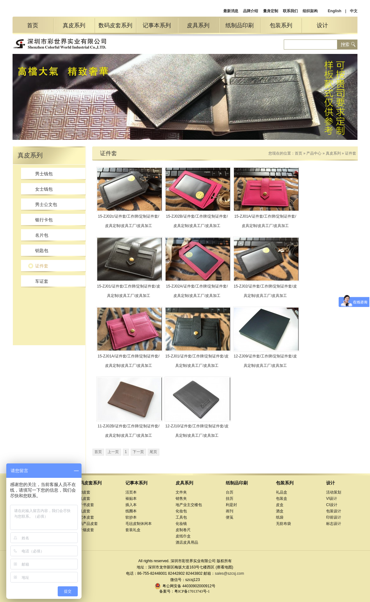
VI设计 (331, 498)
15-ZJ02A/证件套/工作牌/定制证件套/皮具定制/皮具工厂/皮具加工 (197, 291)
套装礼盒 (132, 530)
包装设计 (333, 511)
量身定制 (270, 11)
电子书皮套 (84, 505)
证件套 (41, 265)
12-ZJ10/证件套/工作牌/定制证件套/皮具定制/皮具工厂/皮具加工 (196, 431)
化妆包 (181, 511)
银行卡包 (44, 219)
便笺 (229, 517)
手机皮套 (82, 498)
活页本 (131, 492)
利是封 (231, 505)
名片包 (41, 235)
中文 (353, 11)
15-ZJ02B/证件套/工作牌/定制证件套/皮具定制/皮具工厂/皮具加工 (197, 221)
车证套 (41, 281)
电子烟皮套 (84, 530)
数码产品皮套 (86, 523)
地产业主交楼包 (189, 505)
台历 (229, 492)
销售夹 (181, 498)
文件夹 (181, 492)
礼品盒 (281, 492)
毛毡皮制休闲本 (138, 523)
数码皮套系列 (115, 25)
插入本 (131, 505)
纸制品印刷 (239, 25)
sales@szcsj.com (229, 573)
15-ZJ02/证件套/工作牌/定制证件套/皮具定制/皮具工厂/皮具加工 (265, 291)
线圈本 (131, 511)
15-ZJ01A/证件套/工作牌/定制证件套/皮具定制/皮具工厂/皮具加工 (265, 221)
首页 (32, 25)
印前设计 (333, 517)
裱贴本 (131, 498)
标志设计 (333, 523)
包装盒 (281, 498)
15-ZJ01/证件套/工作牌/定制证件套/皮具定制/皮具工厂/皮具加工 (128, 291)
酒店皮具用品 (187, 542)
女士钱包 (44, 189)
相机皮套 (82, 511)
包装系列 (281, 25)
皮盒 (279, 505)
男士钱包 (44, 173)
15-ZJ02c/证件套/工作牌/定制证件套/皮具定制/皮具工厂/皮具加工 (128, 221)
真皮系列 (74, 25)
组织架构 (310, 11)
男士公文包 (46, 204)
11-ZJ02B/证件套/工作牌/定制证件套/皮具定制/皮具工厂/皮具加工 (128, 431)
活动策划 (333, 492)
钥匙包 (41, 250)
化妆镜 (181, 523)
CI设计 (331, 505)
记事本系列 (157, 25)
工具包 (181, 517)
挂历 (229, 498)
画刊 (229, 511)
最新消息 (230, 11)
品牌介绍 (250, 11)
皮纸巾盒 (183, 536)
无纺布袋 (283, 523)
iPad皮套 (82, 492)
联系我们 (290, 11)
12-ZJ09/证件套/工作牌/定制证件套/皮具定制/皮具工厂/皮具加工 (265, 361)
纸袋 (279, 517)
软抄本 (131, 517)
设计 (322, 25)
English (334, 11)
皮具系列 (198, 25)
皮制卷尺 (183, 530)
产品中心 (313, 153)
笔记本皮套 (84, 517)
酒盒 (279, 511)
